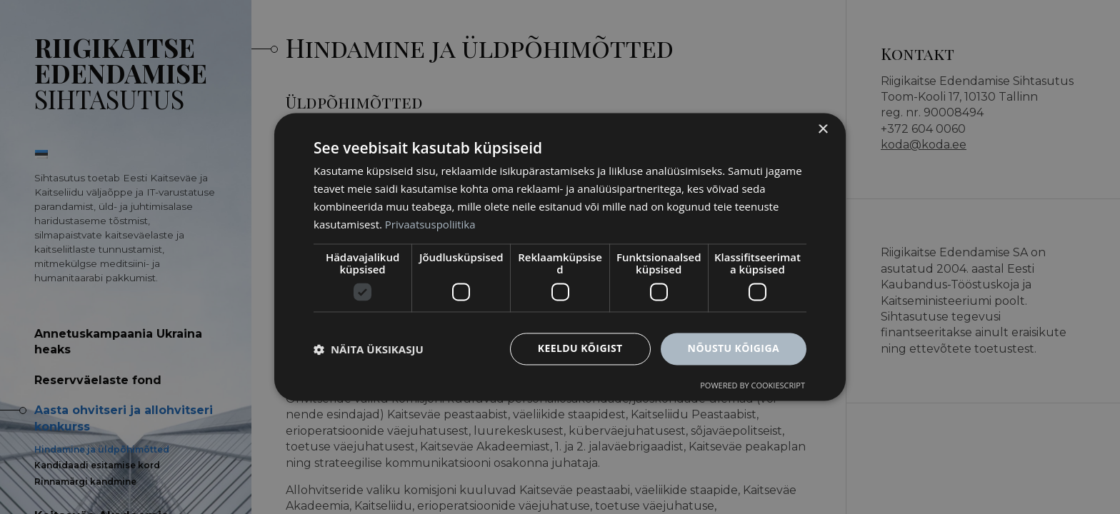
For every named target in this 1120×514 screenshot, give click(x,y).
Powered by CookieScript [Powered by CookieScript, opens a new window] (752, 386)
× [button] (822, 129)
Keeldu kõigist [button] (580, 349)
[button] (369, 349)
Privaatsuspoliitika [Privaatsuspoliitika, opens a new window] (430, 224)
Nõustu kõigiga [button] (733, 349)
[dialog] (560, 256)
